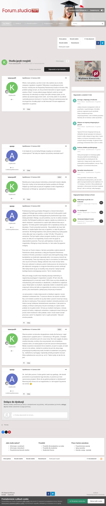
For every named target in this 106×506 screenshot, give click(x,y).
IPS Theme (5, 493)
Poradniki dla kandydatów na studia (53, 446)
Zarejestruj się (94, 10)
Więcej (60, 23)
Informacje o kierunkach (17, 448)
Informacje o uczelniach (17, 446)
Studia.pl (18, 23)
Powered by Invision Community (95, 494)
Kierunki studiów (31, 23)
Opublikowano (31, 78)
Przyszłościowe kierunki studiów (19, 450)
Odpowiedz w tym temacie (57, 69)
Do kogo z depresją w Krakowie (87, 99)
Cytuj (28, 109)
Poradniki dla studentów (50, 448)
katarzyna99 (17, 63)
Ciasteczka (11, 494)
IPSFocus (12, 493)
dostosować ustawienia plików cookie (13, 503)
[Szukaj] (81, 23)
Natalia (79, 212)
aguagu (12, 146)
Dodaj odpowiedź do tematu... (23, 415)
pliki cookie (26, 501)
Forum (7, 23)
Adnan (83, 102)
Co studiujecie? (82, 210)
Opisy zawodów (80, 448)
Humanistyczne (39, 63)
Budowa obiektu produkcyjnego (87, 147)
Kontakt (4, 494)
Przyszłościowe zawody (83, 446)
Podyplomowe (48, 23)
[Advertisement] (29, 42)
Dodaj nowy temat (35, 69)
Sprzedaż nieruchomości (85, 170)
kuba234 (80, 204)
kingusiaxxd (80, 221)
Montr (83, 172)
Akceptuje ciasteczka (77, 501)
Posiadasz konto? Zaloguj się (78, 10)
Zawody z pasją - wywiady (83, 450)
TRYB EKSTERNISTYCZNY (85, 219)
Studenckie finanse (48, 450)
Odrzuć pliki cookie (96, 501)
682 (12, 167)
